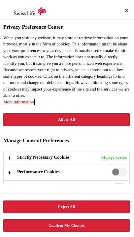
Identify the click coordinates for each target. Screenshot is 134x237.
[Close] (126, 10)
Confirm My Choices (66, 225)
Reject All (66, 206)
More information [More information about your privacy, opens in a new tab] (18, 101)
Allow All (66, 119)
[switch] (119, 172)
